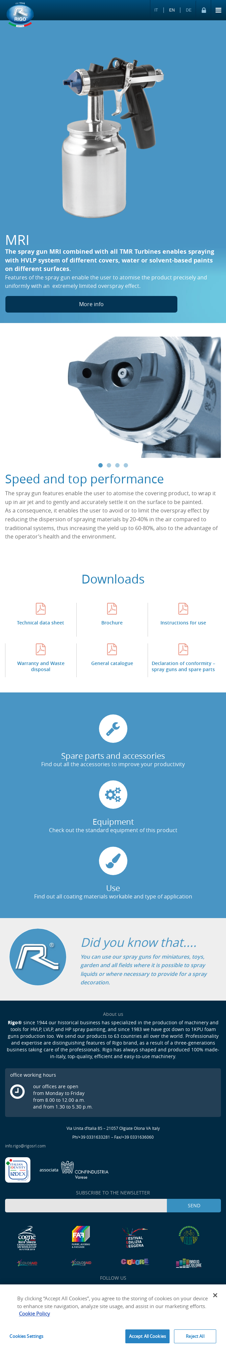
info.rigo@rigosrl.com (25, 1145)
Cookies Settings (26, 1338)
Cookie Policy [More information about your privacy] (34, 1315)
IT (156, 10)
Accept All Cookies (147, 1338)
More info (91, 304)
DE (189, 10)
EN (172, 10)
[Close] (215, 1297)
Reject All (195, 1338)
